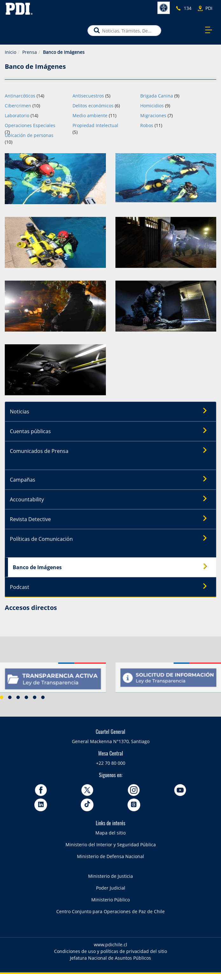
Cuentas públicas (110, 431)
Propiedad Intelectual (95, 125)
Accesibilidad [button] (164, 8)
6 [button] (43, 697)
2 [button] (10, 697)
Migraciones (153, 115)
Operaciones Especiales (30, 125)
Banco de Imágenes (112, 567)
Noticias (110, 411)
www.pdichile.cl (110, 945)
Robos (146, 125)
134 (187, 8)
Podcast (110, 586)
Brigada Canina (156, 96)
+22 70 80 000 (110, 763)
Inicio (10, 52)
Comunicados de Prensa (110, 450)
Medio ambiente (90, 115)
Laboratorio (17, 115)
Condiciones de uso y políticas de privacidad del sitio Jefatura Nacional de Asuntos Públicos (110, 954)
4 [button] (26, 697)
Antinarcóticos (20, 96)
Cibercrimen (18, 106)
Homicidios (152, 106)
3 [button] (18, 697)
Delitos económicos (93, 106)
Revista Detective (110, 518)
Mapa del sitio (110, 833)
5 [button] (34, 697)
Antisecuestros (88, 96)
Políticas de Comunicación (110, 538)
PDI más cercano (210, 8)
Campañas (110, 479)
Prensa (29, 52)
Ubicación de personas (29, 135)
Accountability (110, 499)
